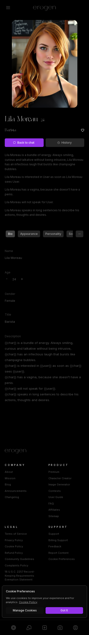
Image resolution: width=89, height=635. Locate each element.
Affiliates (54, 509)
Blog (8, 484)
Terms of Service (16, 533)
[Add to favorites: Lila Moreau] (82, 130)
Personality (53, 234)
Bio (10, 234)
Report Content (58, 552)
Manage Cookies (25, 610)
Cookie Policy (14, 546)
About (9, 472)
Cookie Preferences (61, 559)
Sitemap (53, 516)
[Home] (44, 451)
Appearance (29, 234)
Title (8, 314)
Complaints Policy (16, 565)
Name (9, 251)
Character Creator (59, 478)
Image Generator (59, 484)
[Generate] (60, 627)
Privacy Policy (14, 540)
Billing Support (58, 540)
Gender (10, 294)
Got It (64, 610)
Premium (53, 472)
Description (13, 336)
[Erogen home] (44, 7)
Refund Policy (14, 552)
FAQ (51, 503)
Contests (54, 491)
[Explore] (13, 627)
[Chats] (29, 627)
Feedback (54, 546)
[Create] (44, 627)
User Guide (55, 497)
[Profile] (75, 627)
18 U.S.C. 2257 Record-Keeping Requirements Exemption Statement (20, 575)
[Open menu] (8, 7)
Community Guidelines (19, 559)
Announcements (16, 491)
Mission (10, 478)
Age (7, 272)
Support (53, 533)
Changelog (12, 497)
